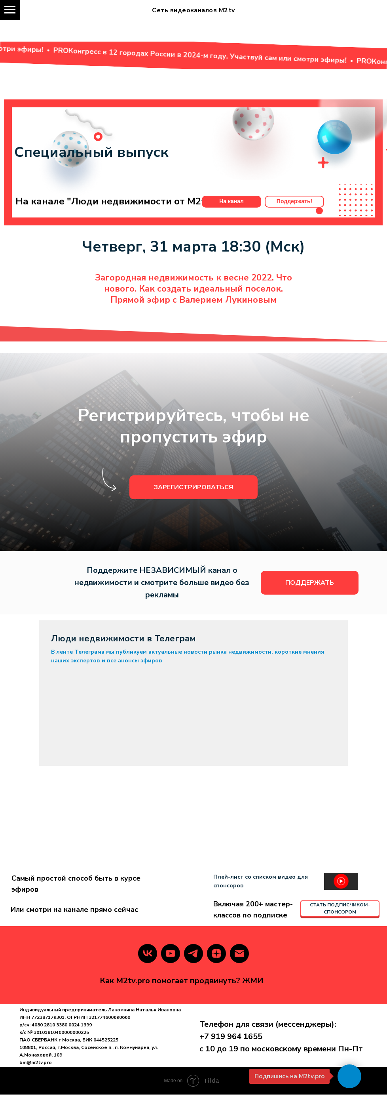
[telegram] (193, 966)
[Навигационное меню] (9, 10)
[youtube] (170, 966)
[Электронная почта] (239, 966)
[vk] (147, 966)
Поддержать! (294, 215)
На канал (231, 215)
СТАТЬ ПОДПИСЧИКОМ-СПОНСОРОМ (340, 922)
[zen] (216, 966)
